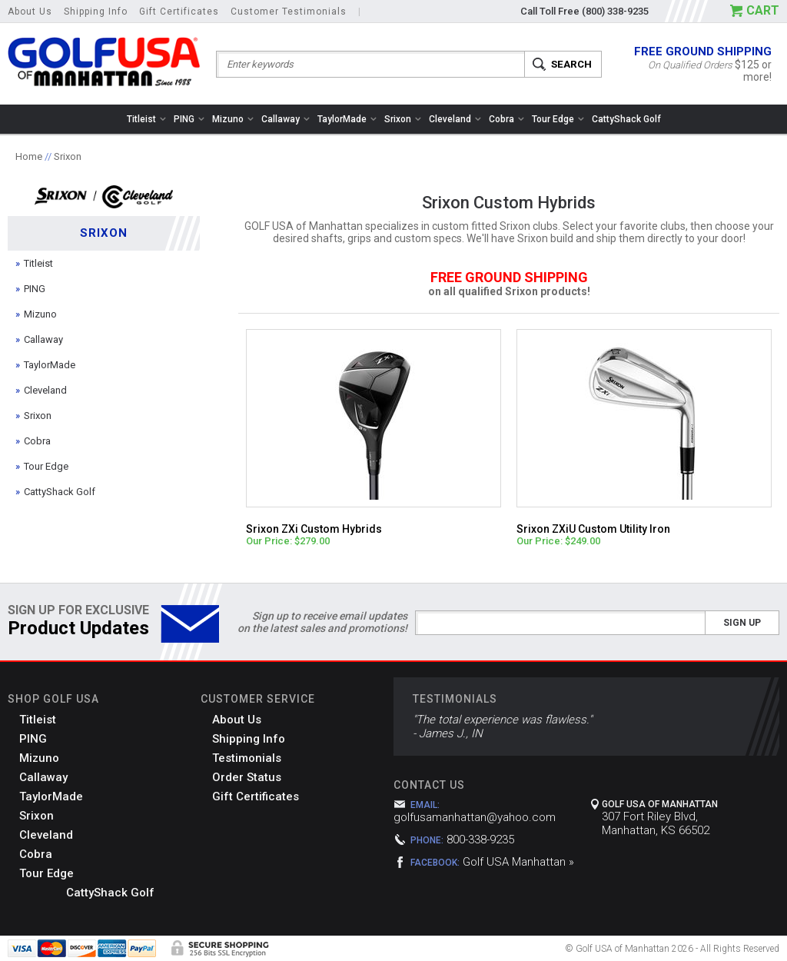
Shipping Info (96, 11)
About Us (30, 11)
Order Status (246, 777)
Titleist (146, 119)
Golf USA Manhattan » (518, 862)
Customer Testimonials (289, 11)
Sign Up (742, 622)
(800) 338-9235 (615, 11)
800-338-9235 (480, 839)
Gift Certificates (179, 11)
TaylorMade (347, 119)
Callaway (285, 119)
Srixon (402, 119)
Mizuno (233, 119)
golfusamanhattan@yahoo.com (475, 817)
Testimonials (246, 758)
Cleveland (455, 119)
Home (28, 156)
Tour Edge (558, 119)
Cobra (506, 119)
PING (189, 119)
